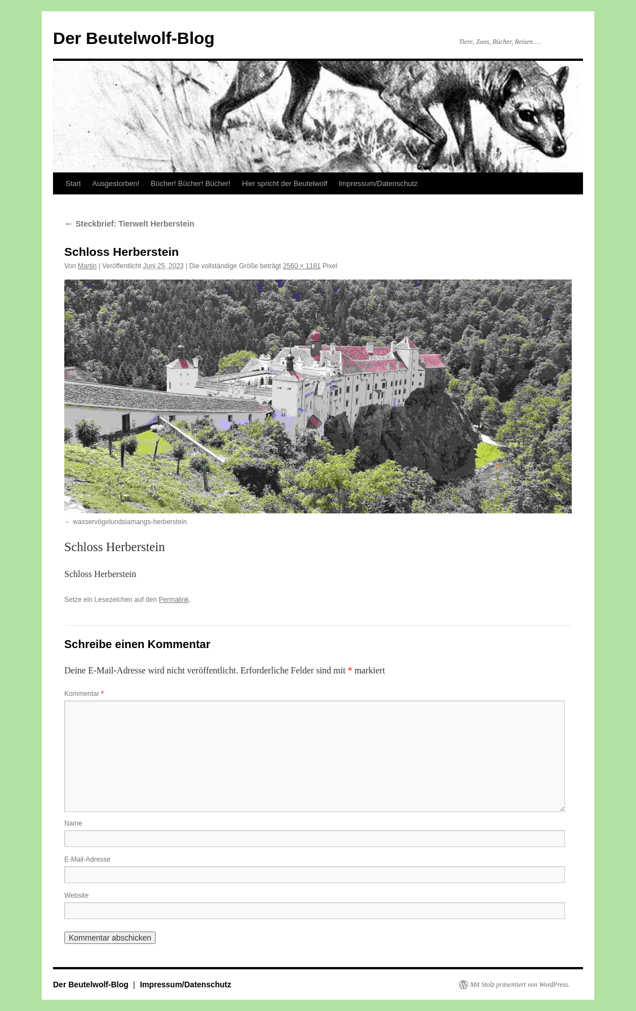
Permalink (173, 600)
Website (76, 895)
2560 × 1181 (302, 266)
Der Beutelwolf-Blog (134, 38)
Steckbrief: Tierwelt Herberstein (129, 223)
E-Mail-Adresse (87, 859)
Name (73, 823)
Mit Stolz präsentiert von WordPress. (519, 984)
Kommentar (84, 694)
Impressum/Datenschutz (378, 183)
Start (73, 183)
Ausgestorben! (115, 183)
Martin (87, 266)
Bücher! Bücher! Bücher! (191, 183)
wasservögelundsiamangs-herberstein (130, 522)
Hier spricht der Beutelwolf (285, 183)
